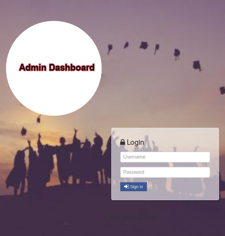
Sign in (133, 186)
